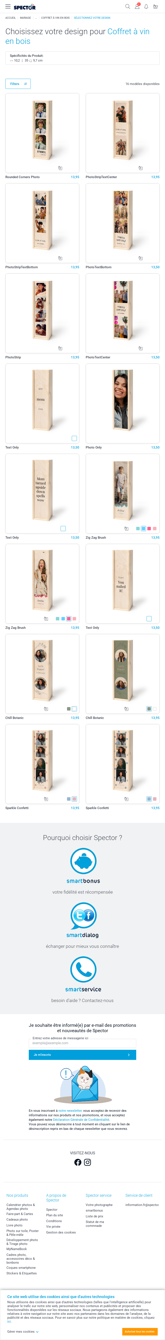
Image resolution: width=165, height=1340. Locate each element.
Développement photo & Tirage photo (22, 1242)
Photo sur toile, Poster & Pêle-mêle (22, 1233)
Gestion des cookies (61, 1232)
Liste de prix (94, 1216)
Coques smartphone (21, 1268)
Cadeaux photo (17, 1219)
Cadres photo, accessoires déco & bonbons (20, 1258)
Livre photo (14, 1225)
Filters (14, 84)
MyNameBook (16, 1249)
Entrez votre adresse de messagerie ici (60, 1038)
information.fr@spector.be (144, 1205)
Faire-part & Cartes (19, 1214)
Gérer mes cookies (23, 1332)
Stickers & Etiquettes (21, 1273)
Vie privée (53, 1227)
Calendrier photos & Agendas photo (20, 1207)
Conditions (54, 1221)
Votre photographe (99, 1205)
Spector (51, 1210)
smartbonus (94, 1210)
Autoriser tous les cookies (139, 1331)
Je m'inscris (42, 1055)
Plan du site (54, 1215)
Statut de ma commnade (95, 1224)
